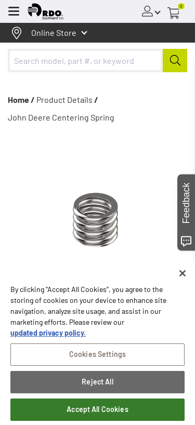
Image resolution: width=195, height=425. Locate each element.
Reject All (97, 386)
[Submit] (175, 60)
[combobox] (97, 60)
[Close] (182, 278)
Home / (21, 99)
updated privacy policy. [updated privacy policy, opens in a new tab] (48, 337)
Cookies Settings (97, 358)
